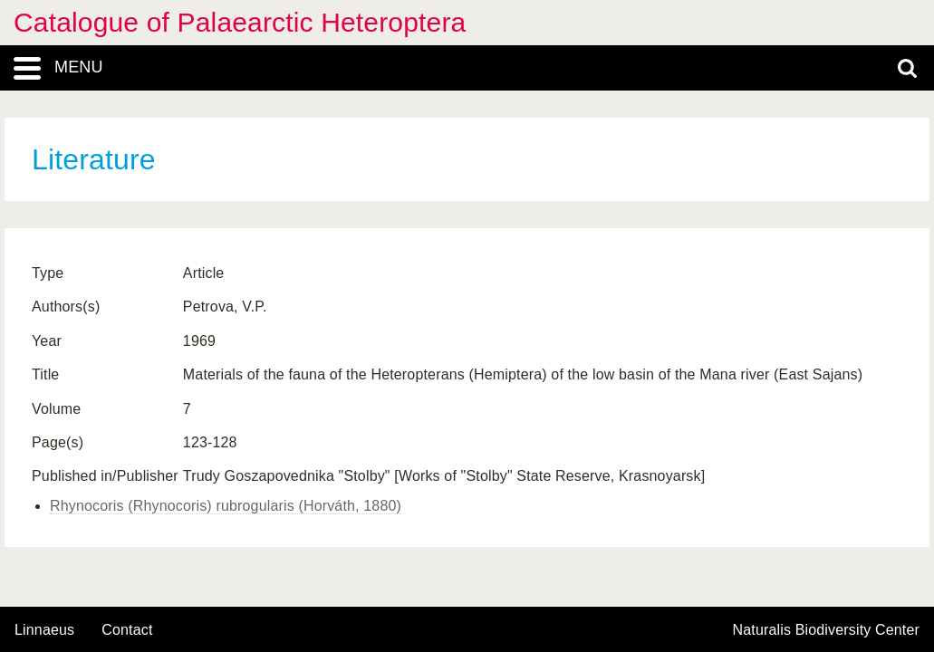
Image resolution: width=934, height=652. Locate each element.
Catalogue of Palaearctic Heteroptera (240, 22)
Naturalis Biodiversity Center (826, 630)
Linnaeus (44, 630)
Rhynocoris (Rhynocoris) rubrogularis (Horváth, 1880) (225, 505)
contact (126, 630)
